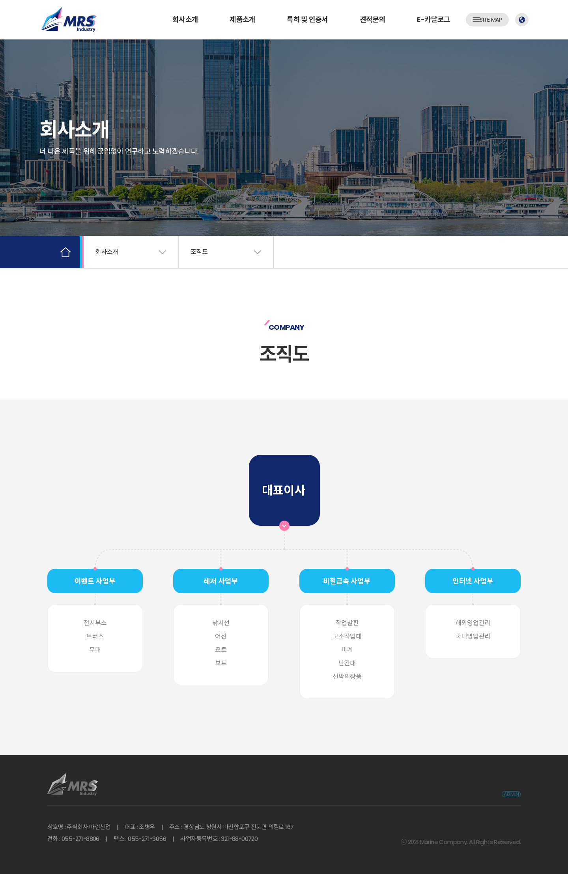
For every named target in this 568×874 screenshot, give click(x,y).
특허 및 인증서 (307, 19)
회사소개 (185, 19)
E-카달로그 (433, 19)
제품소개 (242, 19)
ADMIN (511, 794)
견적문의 (372, 19)
